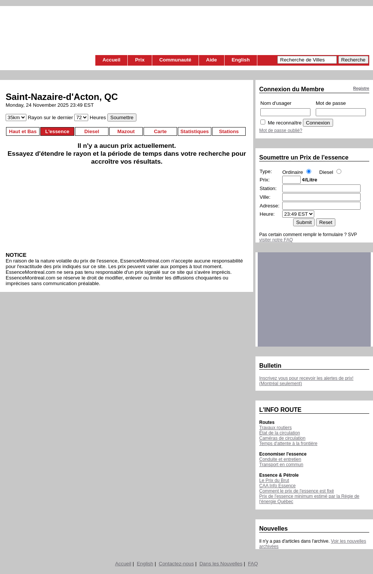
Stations (229, 131)
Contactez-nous (176, 563)
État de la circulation (279, 433)
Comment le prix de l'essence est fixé (296, 491)
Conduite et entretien (280, 459)
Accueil (111, 60)
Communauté (175, 60)
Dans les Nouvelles (220, 563)
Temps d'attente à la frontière (288, 443)
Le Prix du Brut (274, 480)
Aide (211, 60)
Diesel (91, 131)
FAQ (253, 563)
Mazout (126, 131)
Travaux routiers (275, 427)
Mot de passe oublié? (280, 130)
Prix (139, 60)
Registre (361, 88)
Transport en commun (281, 464)
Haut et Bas (23, 131)
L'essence (57, 131)
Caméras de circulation (282, 438)
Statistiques (194, 131)
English (241, 60)
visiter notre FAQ (276, 239)
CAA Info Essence (277, 485)
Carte (160, 131)
